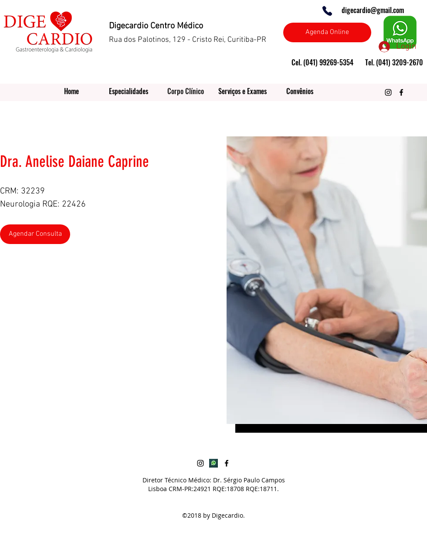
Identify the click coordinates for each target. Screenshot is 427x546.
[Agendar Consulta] (35, 234)
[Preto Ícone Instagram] (388, 92)
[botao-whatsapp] (213, 463)
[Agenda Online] (327, 32)
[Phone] (327, 11)
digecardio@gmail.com (373, 10)
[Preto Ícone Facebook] (401, 92)
